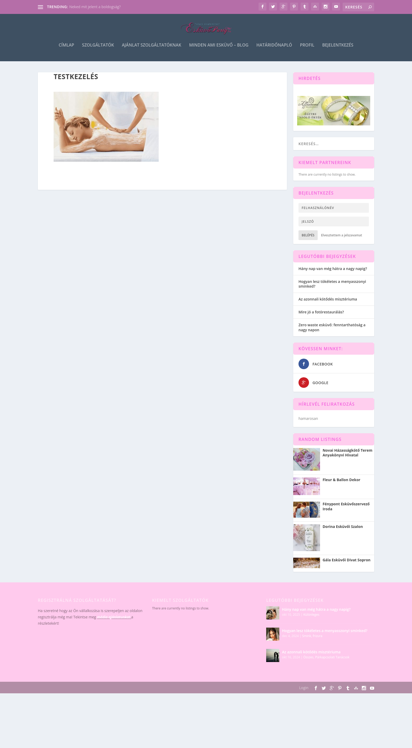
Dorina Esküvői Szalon (343, 541)
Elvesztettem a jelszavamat (341, 250)
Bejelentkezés (337, 50)
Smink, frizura (312, 651)
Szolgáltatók (98, 50)
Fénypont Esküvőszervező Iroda (346, 521)
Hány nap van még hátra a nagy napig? (332, 283)
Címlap (66, 50)
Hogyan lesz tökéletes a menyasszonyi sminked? (332, 299)
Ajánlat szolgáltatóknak (151, 50)
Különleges (311, 629)
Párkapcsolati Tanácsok (332, 672)
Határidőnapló (274, 50)
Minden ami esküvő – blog (219, 50)
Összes (308, 672)
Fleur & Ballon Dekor (341, 494)
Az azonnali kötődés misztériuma (327, 314)
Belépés (308, 250)
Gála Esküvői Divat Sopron (346, 575)
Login (303, 702)
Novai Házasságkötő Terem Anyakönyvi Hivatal (348, 467)
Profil (307, 50)
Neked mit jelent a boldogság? (95, 6)
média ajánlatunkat (113, 631)
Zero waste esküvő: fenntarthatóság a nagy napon (331, 342)
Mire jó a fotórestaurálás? (321, 326)
